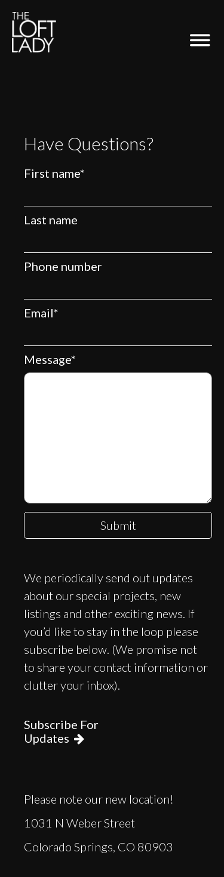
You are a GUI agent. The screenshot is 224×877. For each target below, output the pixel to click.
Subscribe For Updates (61, 731)
